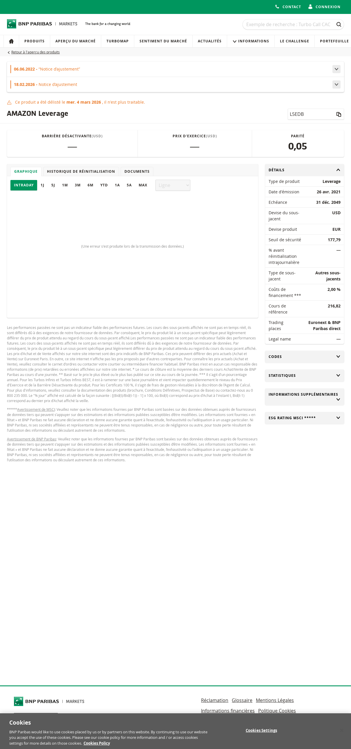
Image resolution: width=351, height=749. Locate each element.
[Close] (341, 733)
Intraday (24, 185)
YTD (104, 185)
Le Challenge (294, 41)
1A (117, 185)
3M (78, 185)
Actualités (210, 41)
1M (65, 185)
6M (90, 185)
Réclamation (214, 700)
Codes (305, 356)
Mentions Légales (275, 700)
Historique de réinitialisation (81, 171)
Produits (34, 41)
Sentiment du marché (163, 41)
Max (143, 185)
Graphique (26, 171)
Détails (305, 170)
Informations (250, 41)
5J (53, 185)
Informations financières (228, 710)
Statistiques (305, 375)
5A (129, 185)
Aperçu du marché (75, 41)
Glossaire (242, 700)
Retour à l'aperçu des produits (35, 52)
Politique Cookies (277, 710)
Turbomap (117, 41)
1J (42, 185)
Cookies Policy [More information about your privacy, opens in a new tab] (97, 746)
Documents (137, 171)
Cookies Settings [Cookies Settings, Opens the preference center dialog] (261, 733)
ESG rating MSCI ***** (305, 417)
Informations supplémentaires (305, 397)
